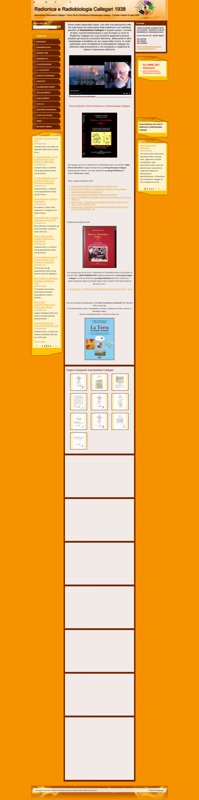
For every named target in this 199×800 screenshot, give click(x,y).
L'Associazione (43, 64)
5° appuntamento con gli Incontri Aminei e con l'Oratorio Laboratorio (45, 159)
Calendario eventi (45, 87)
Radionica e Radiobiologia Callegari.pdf (86, 192)
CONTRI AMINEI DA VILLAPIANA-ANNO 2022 (46, 324)
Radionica (41, 42)
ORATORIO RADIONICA (46, 110)
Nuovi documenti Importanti (148, 146)
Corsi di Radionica (45, 76)
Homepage (41, 36)
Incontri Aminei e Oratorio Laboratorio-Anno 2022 (46, 219)
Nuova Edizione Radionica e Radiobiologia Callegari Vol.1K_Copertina (98, 189)
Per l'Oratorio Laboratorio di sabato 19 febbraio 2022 (46, 281)
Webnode (160, 790)
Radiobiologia (43, 47)
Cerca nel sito (40, 23)
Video (39, 121)
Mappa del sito (62, 2)
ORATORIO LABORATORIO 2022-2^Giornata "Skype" (44, 304)
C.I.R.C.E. (40, 104)
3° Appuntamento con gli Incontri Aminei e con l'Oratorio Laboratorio (45, 259)
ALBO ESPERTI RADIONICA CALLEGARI (46, 99)
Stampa (50, 2)
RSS (73, 2)
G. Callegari (42, 70)
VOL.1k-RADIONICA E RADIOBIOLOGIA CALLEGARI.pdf (94, 195)
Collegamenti (43, 93)
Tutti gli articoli (39, 342)
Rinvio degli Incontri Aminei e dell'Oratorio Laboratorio (44, 238)
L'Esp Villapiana (44, 115)
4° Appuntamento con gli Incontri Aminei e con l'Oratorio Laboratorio (45, 180)
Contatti (40, 81)
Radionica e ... (43, 59)
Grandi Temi (42, 53)
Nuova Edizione (94, 186)
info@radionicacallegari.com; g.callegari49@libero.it (149, 48)
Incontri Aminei (44, 127)
